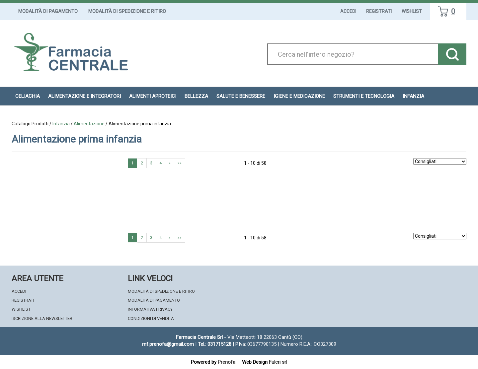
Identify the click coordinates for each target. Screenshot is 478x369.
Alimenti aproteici (152, 96)
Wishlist (412, 11)
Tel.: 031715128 (214, 344)
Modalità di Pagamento (48, 11)
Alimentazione (89, 123)
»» (180, 163)
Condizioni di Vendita (151, 318)
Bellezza (196, 96)
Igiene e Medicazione (299, 96)
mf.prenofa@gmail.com (168, 344)
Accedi (348, 11)
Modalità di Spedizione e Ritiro (127, 11)
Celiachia (27, 96)
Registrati (379, 11)
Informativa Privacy (150, 309)
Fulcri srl (278, 362)
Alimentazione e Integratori (84, 96)
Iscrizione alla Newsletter (42, 318)
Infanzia (413, 96)
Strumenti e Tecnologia (363, 96)
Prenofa (226, 362)
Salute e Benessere (240, 96)
